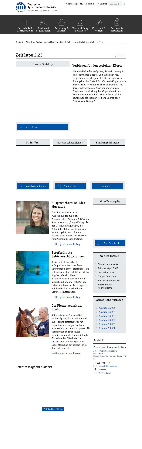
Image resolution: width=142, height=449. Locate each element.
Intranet (103, 4)
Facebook (102, 330)
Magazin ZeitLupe (67, 42)
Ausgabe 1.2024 (107, 276)
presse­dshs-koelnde (108, 326)
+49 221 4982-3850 (101, 323)
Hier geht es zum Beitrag (68, 204)
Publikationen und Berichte (47, 42)
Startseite (20, 42)
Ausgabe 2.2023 (107, 280)
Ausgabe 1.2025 (107, 268)
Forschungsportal (75, 4)
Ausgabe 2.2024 (107, 272)
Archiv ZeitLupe (83, 42)
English (91, 4)
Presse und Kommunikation (109, 307)
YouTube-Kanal (105, 333)
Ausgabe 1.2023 (107, 284)
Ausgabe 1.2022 (107, 288)
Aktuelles (30, 42)
